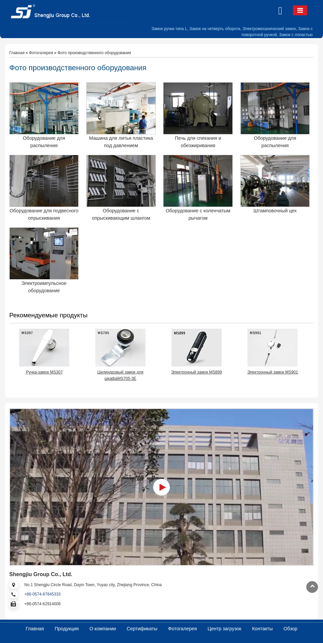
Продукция (67, 628)
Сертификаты (142, 628)
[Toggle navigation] (300, 10)
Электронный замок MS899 (196, 372)
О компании (102, 628)
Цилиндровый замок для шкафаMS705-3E (120, 375)
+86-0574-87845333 (42, 594)
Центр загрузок (224, 628)
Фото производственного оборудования (94, 52)
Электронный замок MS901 (272, 372)
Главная (17, 52)
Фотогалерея (41, 52)
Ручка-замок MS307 (44, 372)
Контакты (262, 628)
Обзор (291, 628)
